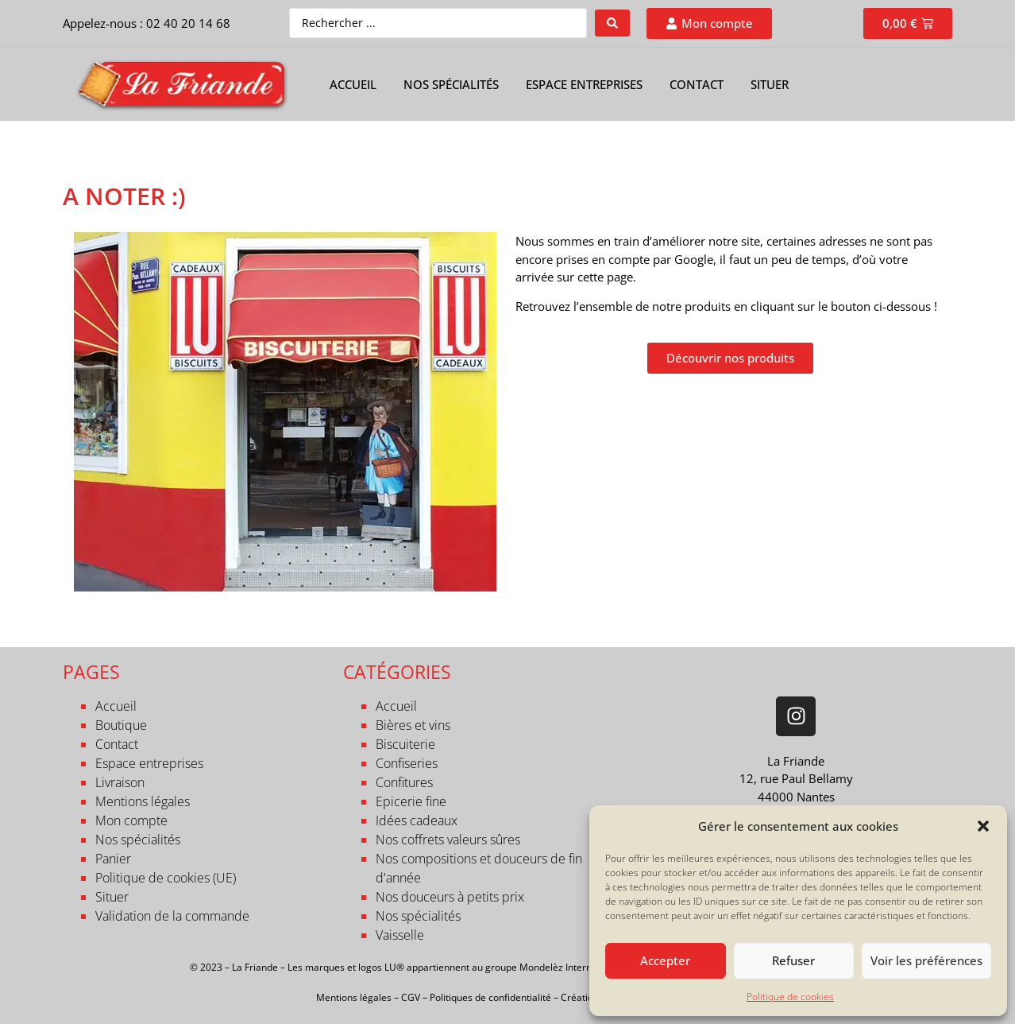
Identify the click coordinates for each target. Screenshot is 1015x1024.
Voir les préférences (926, 960)
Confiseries (407, 763)
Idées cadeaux (416, 820)
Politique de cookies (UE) (165, 877)
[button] (983, 826)
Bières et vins (413, 725)
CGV (410, 997)
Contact (697, 84)
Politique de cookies (790, 996)
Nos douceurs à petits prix (450, 897)
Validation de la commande (172, 916)
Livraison (120, 782)
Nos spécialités (451, 84)
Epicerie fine (411, 801)
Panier (113, 858)
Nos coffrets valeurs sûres (448, 839)
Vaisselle (400, 935)
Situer (770, 84)
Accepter (665, 960)
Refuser (793, 960)
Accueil (353, 84)
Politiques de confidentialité (490, 997)
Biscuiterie (405, 744)
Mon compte (131, 820)
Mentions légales (142, 801)
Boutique (121, 725)
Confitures (404, 782)
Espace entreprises (584, 84)
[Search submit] (612, 23)
